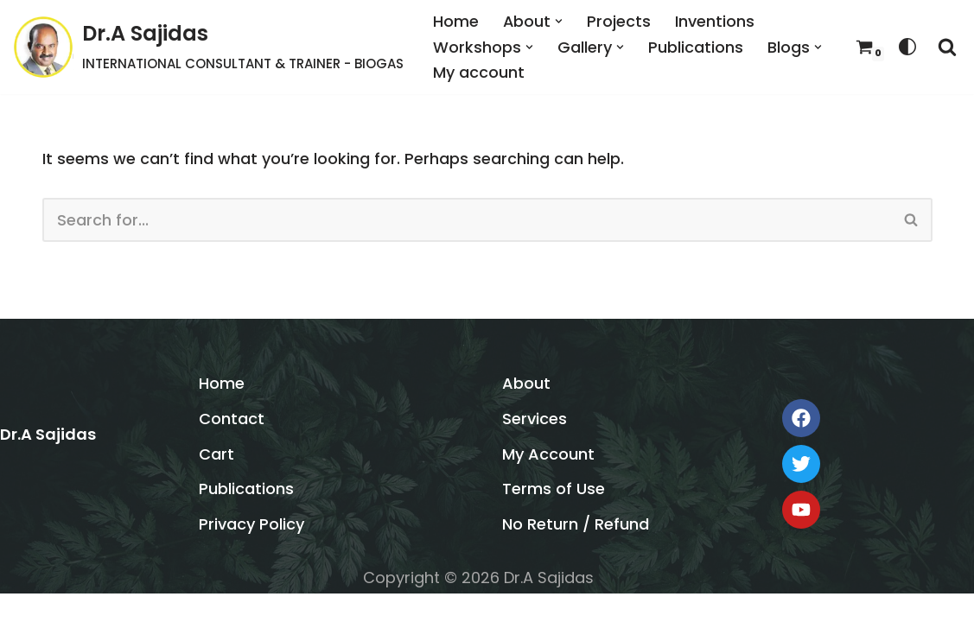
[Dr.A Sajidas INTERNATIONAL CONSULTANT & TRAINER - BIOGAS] (208, 47)
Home (456, 21)
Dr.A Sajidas (48, 462)
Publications (695, 46)
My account (479, 72)
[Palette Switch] (907, 46)
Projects (620, 21)
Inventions (715, 21)
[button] (559, 21)
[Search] (947, 46)
